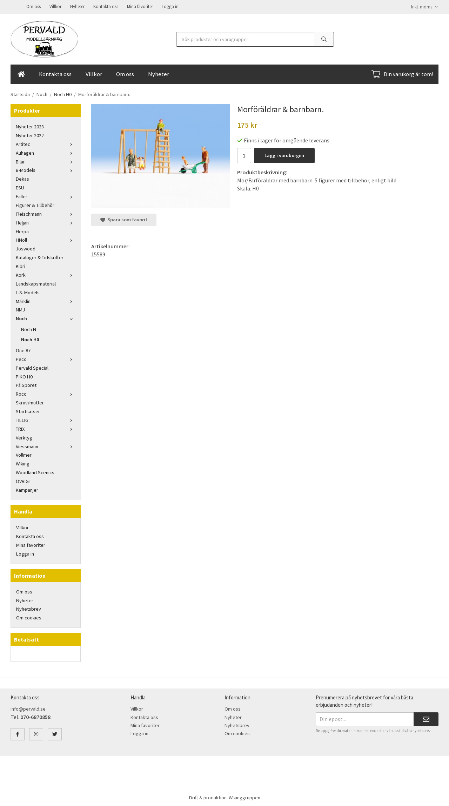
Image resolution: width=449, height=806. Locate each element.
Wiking (22, 463)
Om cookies (28, 617)
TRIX (45, 428)
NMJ (20, 309)
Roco (45, 393)
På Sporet (26, 384)
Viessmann (45, 446)
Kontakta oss (105, 6)
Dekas (22, 178)
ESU (20, 187)
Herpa (22, 231)
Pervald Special (32, 367)
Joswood (25, 248)
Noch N (28, 328)
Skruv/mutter (30, 402)
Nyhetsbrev (28, 608)
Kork (45, 274)
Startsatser (28, 411)
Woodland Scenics (35, 472)
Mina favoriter (140, 6)
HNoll (45, 239)
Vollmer (24, 454)
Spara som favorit (123, 219)
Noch (45, 318)
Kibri (20, 265)
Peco (45, 358)
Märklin (45, 300)
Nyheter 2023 (30, 126)
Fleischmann (45, 213)
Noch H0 (30, 339)
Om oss (33, 6)
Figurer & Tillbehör (35, 204)
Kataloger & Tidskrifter (39, 257)
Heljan (45, 222)
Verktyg (24, 437)
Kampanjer (27, 489)
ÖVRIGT (23, 480)
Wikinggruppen (244, 797)
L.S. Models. (28, 292)
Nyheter (77, 6)
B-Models (45, 169)
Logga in (170, 6)
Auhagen (45, 152)
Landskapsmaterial (36, 283)
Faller (45, 196)
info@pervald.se (28, 708)
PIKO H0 (24, 376)
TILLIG (45, 419)
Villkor (55, 6)
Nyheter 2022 (30, 135)
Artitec (45, 143)
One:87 (23, 350)
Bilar (45, 161)
